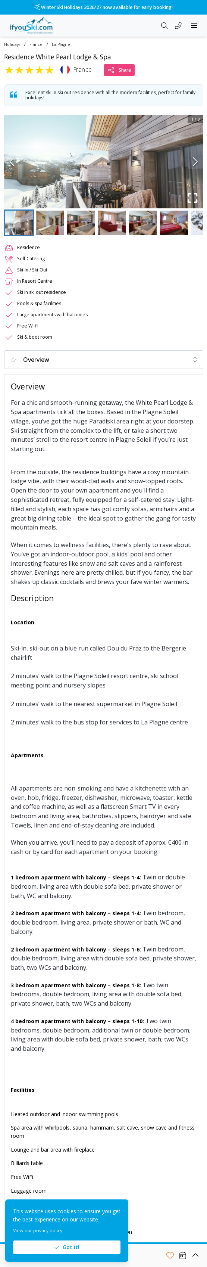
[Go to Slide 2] (50, 222)
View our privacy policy (37, 1230)
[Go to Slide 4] (112, 222)
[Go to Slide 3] (81, 222)
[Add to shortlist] (170, 1255)
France (36, 45)
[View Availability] (182, 1255)
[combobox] (103, 359)
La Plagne (61, 45)
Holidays (12, 45)
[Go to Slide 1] (19, 222)
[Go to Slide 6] (174, 222)
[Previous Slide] (12, 161)
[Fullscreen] (193, 198)
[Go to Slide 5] (143, 222)
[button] (103, 161)
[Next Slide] (195, 161)
